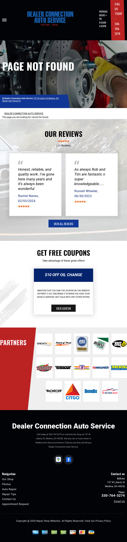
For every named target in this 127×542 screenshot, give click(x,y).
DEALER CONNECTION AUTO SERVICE (23, 113)
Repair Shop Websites (48, 521)
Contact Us (9, 499)
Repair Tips (9, 494)
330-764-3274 (117, 29)
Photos (6, 484)
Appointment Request (15, 504)
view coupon (63, 308)
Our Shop (8, 479)
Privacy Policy (103, 521)
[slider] (63, 141)
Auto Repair (9, 489)
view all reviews (63, 224)
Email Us (119, 501)
